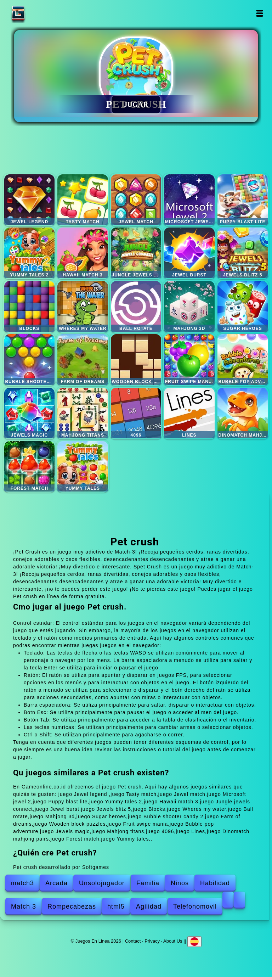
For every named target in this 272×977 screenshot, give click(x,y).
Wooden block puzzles (136, 359)
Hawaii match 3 (82, 253)
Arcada (56, 883)
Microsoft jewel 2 (189, 199)
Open (260, 13)
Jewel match (136, 199)
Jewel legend (29, 199)
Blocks (29, 306)
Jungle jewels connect (136, 253)
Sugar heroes (242, 306)
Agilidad (149, 906)
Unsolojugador (102, 883)
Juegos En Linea (40, 13)
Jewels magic (29, 413)
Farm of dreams (82, 359)
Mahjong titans (82, 413)
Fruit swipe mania (189, 359)
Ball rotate (136, 306)
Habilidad (215, 883)
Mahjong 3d (189, 306)
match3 (22, 883)
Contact (133, 941)
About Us (172, 941)
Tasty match (82, 199)
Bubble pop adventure (242, 359)
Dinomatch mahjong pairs (242, 413)
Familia (147, 883)
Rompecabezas (71, 906)
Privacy (152, 941)
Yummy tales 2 (29, 253)
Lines (189, 413)
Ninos (180, 883)
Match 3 (23, 906)
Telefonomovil (195, 906)
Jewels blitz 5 (242, 253)
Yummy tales (82, 466)
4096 (136, 413)
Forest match (29, 466)
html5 (116, 906)
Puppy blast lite (242, 199)
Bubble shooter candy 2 (29, 359)
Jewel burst (189, 253)
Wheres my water (82, 306)
